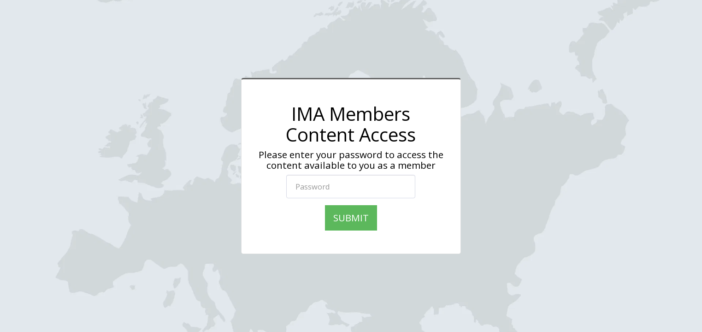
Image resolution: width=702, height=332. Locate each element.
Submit (351, 217)
